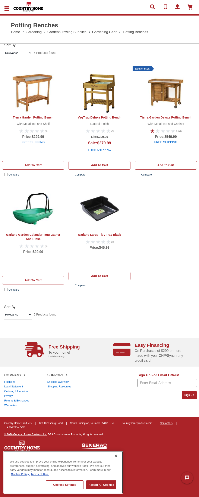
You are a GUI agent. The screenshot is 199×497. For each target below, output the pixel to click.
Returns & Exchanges (16, 400)
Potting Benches (135, 32)
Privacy (8, 395)
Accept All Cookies (101, 484)
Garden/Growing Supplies (66, 32)
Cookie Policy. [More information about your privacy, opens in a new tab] (20, 474)
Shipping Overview (58, 381)
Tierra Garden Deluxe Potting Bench (166, 117)
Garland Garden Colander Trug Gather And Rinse (33, 237)
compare (14, 174)
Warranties (10, 405)
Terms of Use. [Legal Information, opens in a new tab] (40, 474)
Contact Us (166, 423)
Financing (9, 381)
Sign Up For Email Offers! (158, 375)
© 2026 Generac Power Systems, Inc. (25, 434)
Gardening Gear (104, 32)
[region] (63, 472)
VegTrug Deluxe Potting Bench (99, 117)
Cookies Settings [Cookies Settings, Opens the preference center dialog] (64, 484)
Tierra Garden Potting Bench (33, 117)
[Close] (116, 455)
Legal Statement (13, 386)
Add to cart (33, 165)
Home (15, 32)
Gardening (34, 32)
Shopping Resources (59, 386)
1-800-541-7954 (16, 426)
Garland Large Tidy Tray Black (99, 234)
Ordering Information (16, 391)
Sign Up (189, 395)
